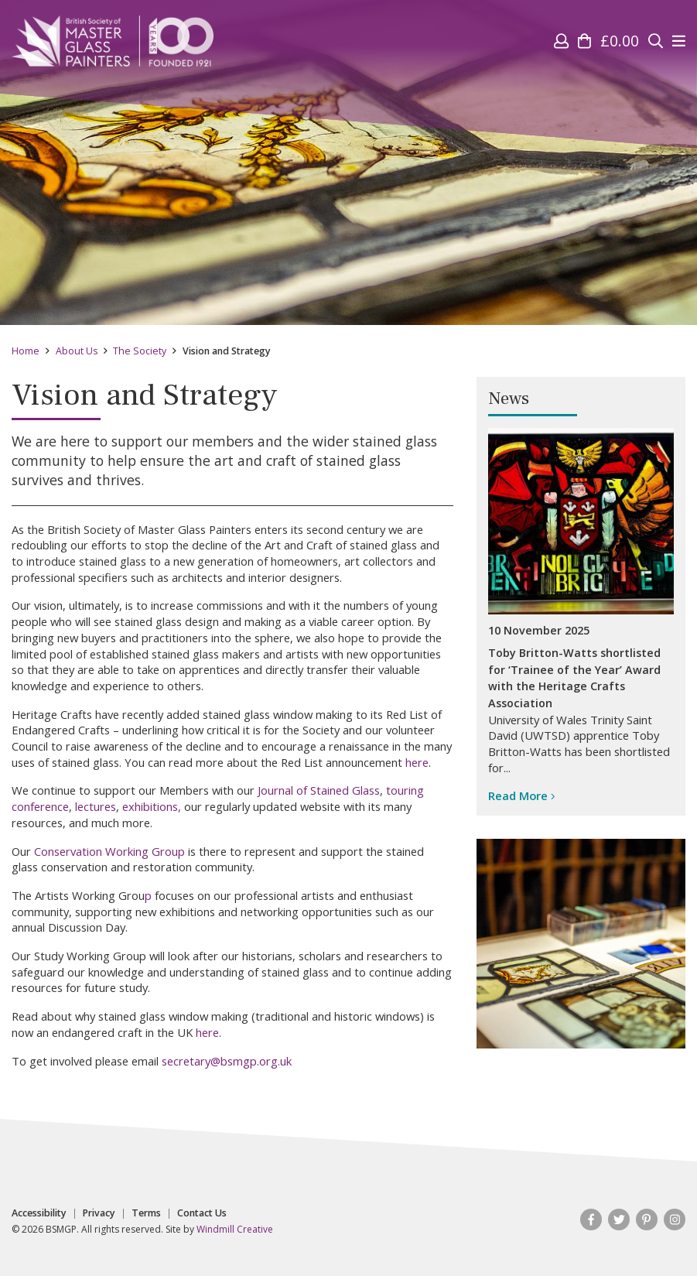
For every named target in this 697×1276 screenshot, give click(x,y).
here (417, 762)
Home (25, 350)
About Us (76, 350)
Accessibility (39, 1213)
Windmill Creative (234, 1229)
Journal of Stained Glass (319, 790)
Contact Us (202, 1213)
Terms (146, 1213)
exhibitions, (151, 806)
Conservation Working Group (109, 851)
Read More (521, 795)
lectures (95, 806)
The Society (139, 350)
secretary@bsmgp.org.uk (227, 1061)
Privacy (99, 1213)
